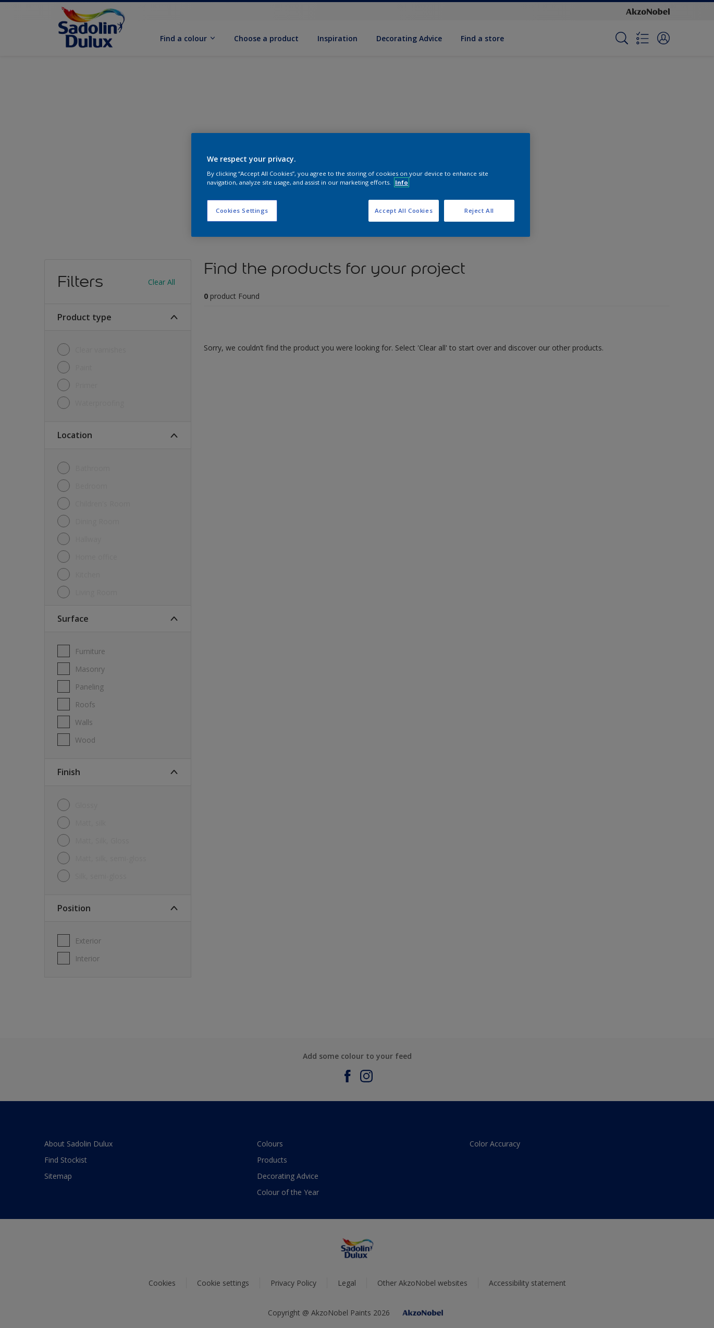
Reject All (479, 210)
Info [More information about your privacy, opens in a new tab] (401, 182)
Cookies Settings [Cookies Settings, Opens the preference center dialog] (242, 210)
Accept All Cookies (404, 210)
